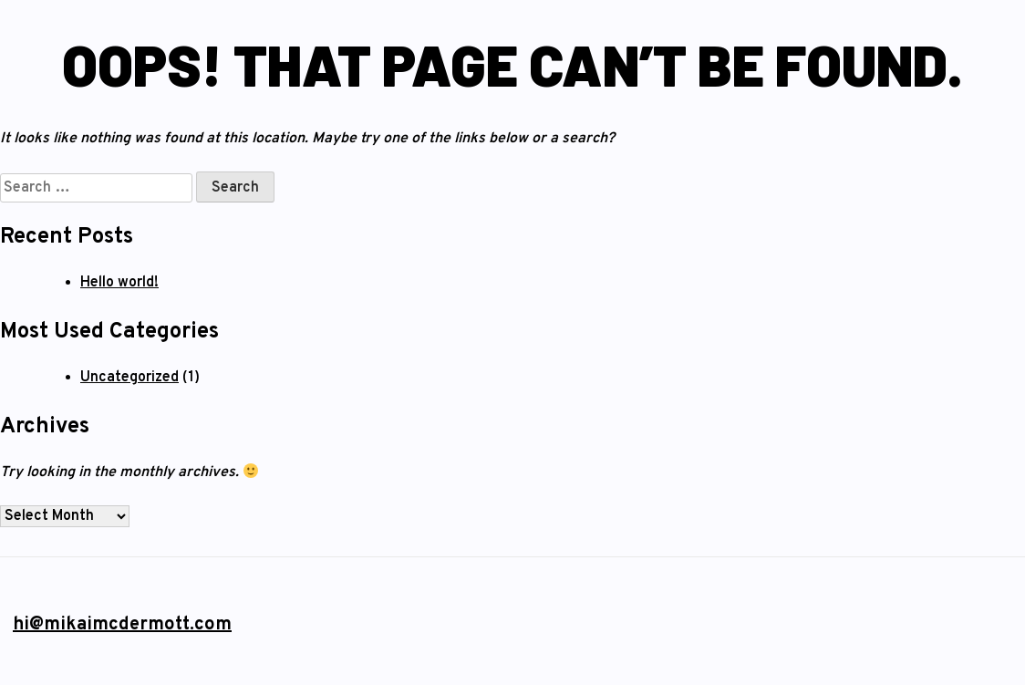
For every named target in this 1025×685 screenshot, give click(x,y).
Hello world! (119, 283)
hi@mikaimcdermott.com (122, 625)
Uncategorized (129, 377)
